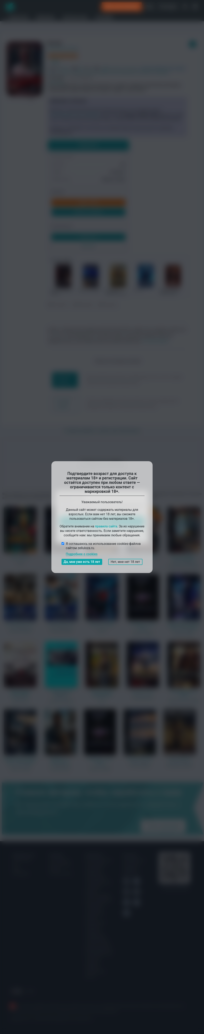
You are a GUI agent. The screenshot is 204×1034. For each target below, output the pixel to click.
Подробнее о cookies (82, 554)
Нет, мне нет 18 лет (125, 562)
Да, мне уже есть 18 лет (82, 562)
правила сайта (106, 526)
